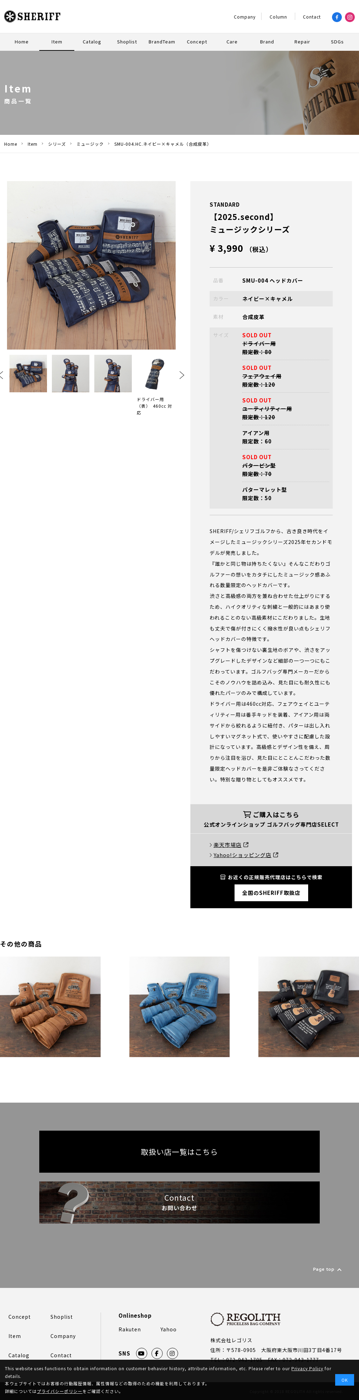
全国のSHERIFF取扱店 (271, 892)
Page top (323, 1270)
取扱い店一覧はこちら (179, 1151)
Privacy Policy (307, 1368)
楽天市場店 (231, 844)
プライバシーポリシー (59, 1391)
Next (182, 375)
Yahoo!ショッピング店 (246, 854)
